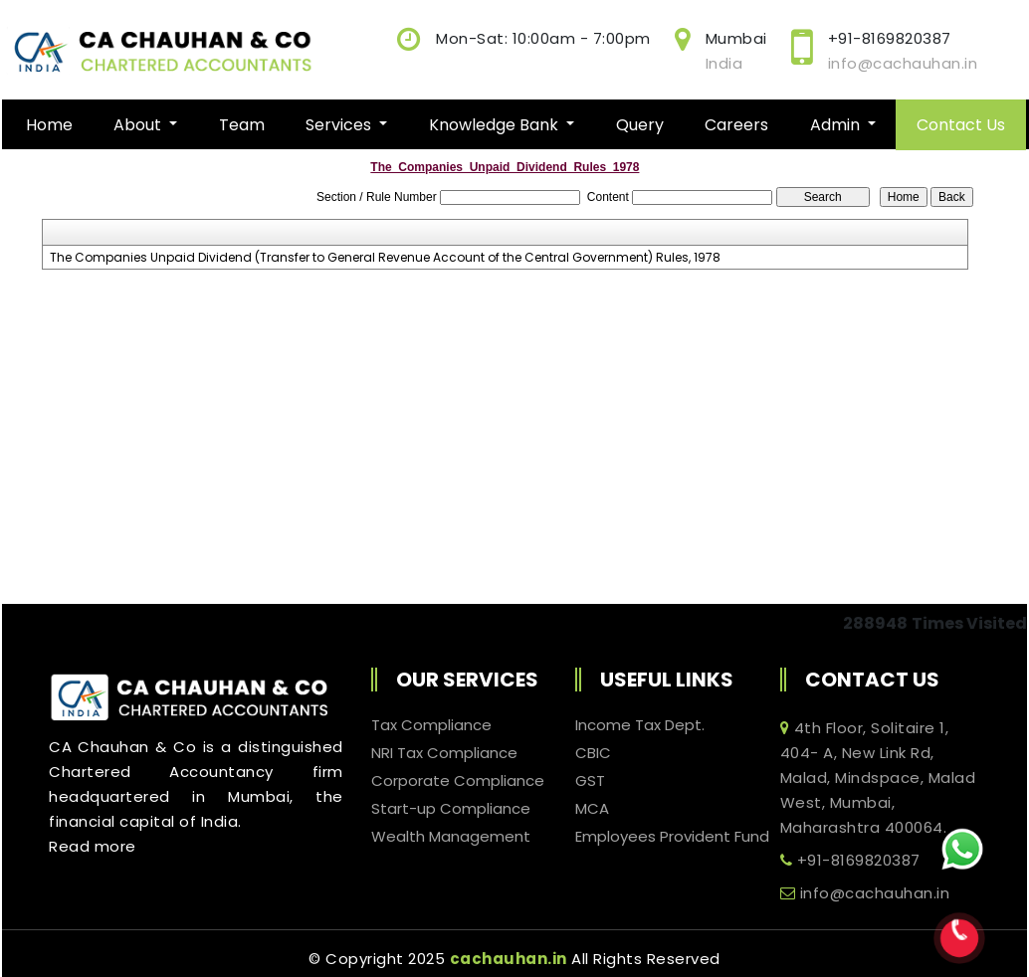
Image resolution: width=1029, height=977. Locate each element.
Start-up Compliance (450, 809)
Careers (736, 124)
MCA (592, 809)
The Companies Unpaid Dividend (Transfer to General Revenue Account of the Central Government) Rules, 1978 (385, 258)
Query (640, 124)
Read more (92, 846)
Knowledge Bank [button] (495, 124)
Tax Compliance (431, 725)
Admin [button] (837, 124)
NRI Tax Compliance (444, 753)
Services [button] (340, 124)
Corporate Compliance (457, 781)
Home (49, 124)
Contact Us (961, 124)
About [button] (139, 124)
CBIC (593, 753)
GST (590, 781)
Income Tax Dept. (640, 725)
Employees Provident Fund (672, 837)
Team (242, 124)
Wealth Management (450, 837)
